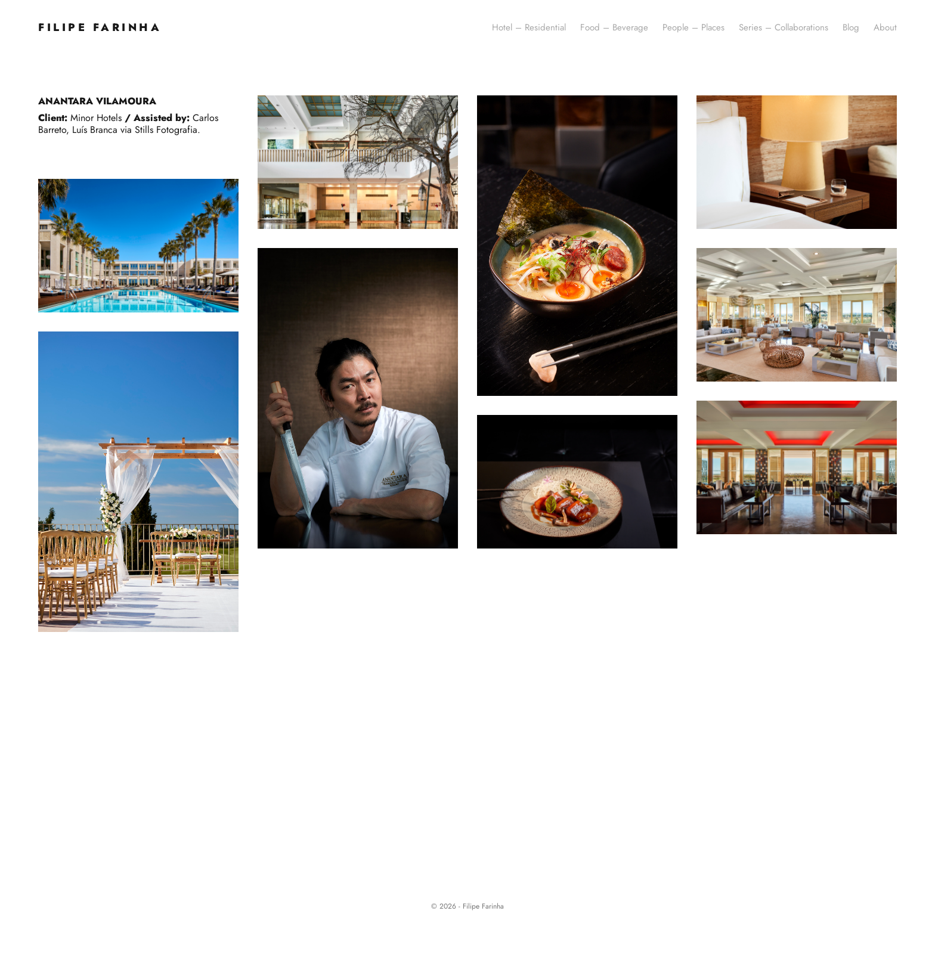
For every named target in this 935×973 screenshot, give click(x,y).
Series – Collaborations (783, 27)
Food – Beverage (614, 27)
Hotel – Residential (529, 27)
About (885, 27)
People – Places (693, 27)
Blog (851, 27)
